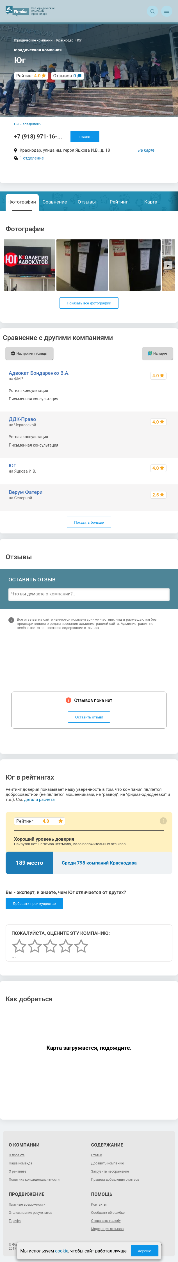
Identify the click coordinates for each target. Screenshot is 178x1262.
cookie (61, 1251)
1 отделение (32, 158)
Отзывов (64, 75)
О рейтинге (17, 1171)
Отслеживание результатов (30, 1213)
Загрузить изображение (110, 1171)
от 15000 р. (159, 399)
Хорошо (144, 1251)
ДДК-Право (22, 419)
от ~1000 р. (159, 436)
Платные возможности (27, 1204)
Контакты (99, 1204)
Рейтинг (119, 202)
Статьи (96, 1155)
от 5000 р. (160, 390)
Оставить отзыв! (89, 717)
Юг (12, 465)
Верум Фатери (25, 492)
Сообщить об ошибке (108, 1213)
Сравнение (55, 202)
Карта (150, 202)
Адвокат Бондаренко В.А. (39, 373)
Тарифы (15, 1221)
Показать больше (89, 522)
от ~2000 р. (159, 445)
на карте (146, 150)
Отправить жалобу (106, 1221)
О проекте (16, 1155)
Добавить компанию (107, 1163)
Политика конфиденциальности (34, 1180)
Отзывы (87, 202)
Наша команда (20, 1163)
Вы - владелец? (27, 124)
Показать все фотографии (89, 303)
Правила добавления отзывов (115, 1180)
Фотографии (22, 202)
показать (84, 137)
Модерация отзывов (107, 1229)
